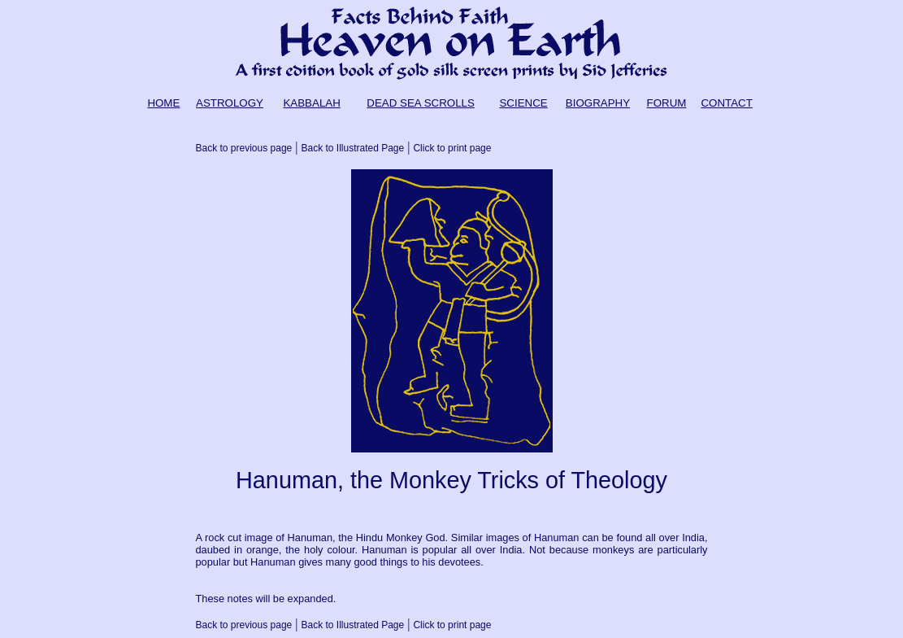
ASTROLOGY (229, 103)
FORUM (667, 103)
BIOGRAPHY (598, 103)
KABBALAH (311, 103)
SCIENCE (523, 103)
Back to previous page (244, 148)
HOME (163, 103)
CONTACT (726, 103)
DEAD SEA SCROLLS (421, 103)
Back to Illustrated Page (352, 148)
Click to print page (452, 148)
